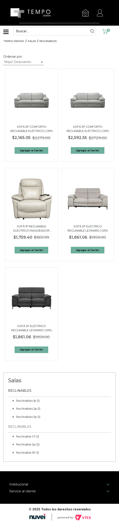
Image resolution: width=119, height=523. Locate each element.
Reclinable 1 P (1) (27, 436)
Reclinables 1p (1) (28, 400)
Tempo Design (13, 41)
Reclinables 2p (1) (28, 408)
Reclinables (48, 41)
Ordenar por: (13, 57)
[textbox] (51, 31)
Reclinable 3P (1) (27, 452)
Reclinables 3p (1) (28, 416)
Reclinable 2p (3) (28, 444)
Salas (32, 41)
